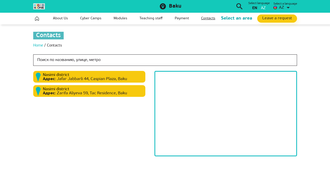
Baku (175, 6)
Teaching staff (151, 18)
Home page (37, 18)
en (254, 8)
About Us (60, 18)
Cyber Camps (90, 18)
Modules (120, 18)
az (263, 8)
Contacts (208, 18)
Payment (182, 18)
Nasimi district (56, 75)
